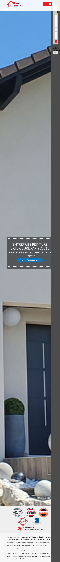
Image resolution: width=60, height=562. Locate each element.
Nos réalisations (30, 260)
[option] (30, 281)
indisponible (4, 9)
